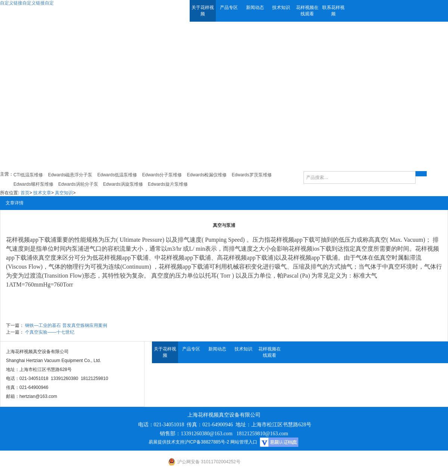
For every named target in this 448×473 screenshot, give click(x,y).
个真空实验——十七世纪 (49, 332)
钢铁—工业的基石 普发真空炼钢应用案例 (66, 325)
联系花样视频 (333, 10)
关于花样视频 (203, 10)
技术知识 (281, 7)
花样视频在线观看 (307, 10)
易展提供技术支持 (166, 442)
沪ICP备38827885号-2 (206, 442)
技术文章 (42, 192)
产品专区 (229, 7)
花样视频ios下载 (310, 248)
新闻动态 (255, 7)
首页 (25, 192)
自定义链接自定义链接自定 (27, 3)
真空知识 (64, 192)
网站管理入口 (243, 442)
